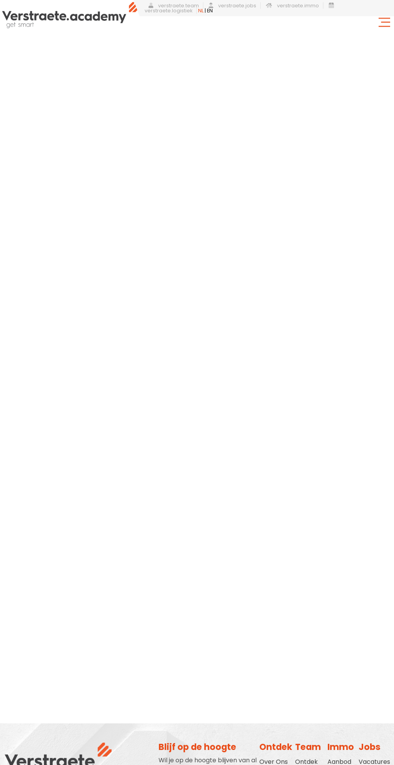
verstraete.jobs (232, 5)
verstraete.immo (292, 5)
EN (210, 10)
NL (201, 10)
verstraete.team (174, 5)
